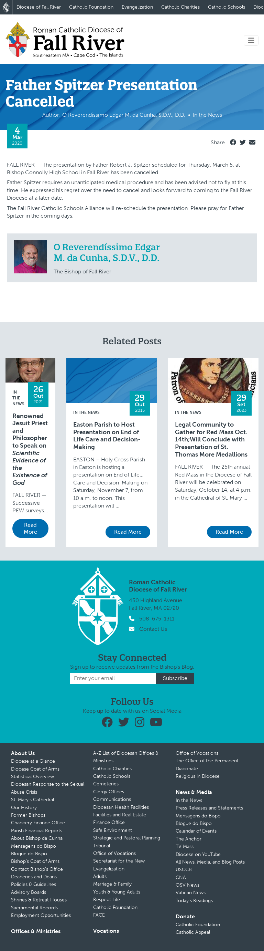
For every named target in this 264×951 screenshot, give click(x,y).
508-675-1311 (156, 618)
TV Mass (185, 846)
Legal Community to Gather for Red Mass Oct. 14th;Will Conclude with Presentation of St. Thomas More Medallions (211, 439)
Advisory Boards (28, 892)
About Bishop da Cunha (37, 838)
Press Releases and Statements (209, 808)
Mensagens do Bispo (33, 846)
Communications (112, 799)
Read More (30, 528)
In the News (18, 398)
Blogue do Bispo (29, 854)
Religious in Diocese (198, 776)
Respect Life (106, 899)
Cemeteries (106, 784)
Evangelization (137, 7)
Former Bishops (28, 815)
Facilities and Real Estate (119, 815)
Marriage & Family (112, 884)
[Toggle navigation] (251, 40)
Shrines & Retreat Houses (39, 900)
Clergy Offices (108, 792)
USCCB (184, 869)
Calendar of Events (196, 831)
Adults (100, 876)
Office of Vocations (114, 853)
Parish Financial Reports (36, 831)
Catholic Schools (226, 7)
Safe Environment (112, 830)
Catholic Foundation (91, 7)
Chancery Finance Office (38, 823)
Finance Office (109, 822)
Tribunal (101, 846)
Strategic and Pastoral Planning (126, 838)
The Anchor (188, 839)
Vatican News (191, 893)
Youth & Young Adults (116, 892)
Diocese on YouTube (198, 854)
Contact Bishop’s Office (37, 869)
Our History (24, 808)
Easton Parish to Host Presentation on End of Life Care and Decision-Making (107, 436)
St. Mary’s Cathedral (32, 800)
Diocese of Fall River (38, 7)
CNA (181, 877)
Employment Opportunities (41, 915)
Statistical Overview (32, 777)
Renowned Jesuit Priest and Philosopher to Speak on (30, 449)
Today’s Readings (194, 900)
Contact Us (153, 629)
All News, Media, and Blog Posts (210, 862)
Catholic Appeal (193, 932)
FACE (99, 915)
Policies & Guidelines (33, 884)
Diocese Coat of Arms (35, 769)
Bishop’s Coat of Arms (35, 861)
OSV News (187, 885)
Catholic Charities (180, 7)
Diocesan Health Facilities (121, 807)
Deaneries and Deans (34, 877)
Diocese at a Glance (33, 761)
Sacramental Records (34, 908)
